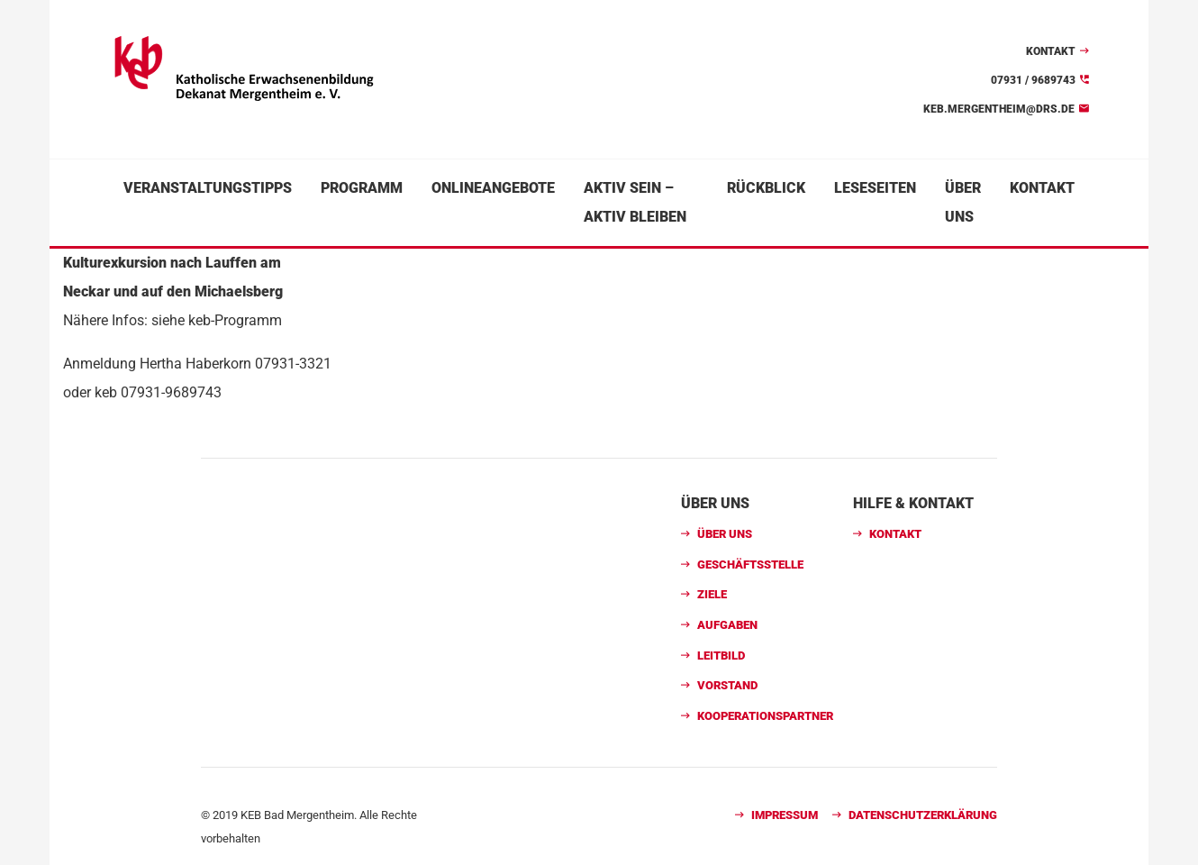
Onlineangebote (493, 187)
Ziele (712, 594)
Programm (362, 187)
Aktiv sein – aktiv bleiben (635, 202)
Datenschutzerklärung (923, 815)
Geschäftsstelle (750, 564)
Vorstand (727, 685)
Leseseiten (875, 187)
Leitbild (721, 655)
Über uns (963, 202)
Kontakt (1050, 51)
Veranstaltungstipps (207, 187)
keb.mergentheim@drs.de (999, 109)
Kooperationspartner (765, 716)
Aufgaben (727, 625)
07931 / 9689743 (1033, 80)
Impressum (784, 815)
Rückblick (766, 187)
